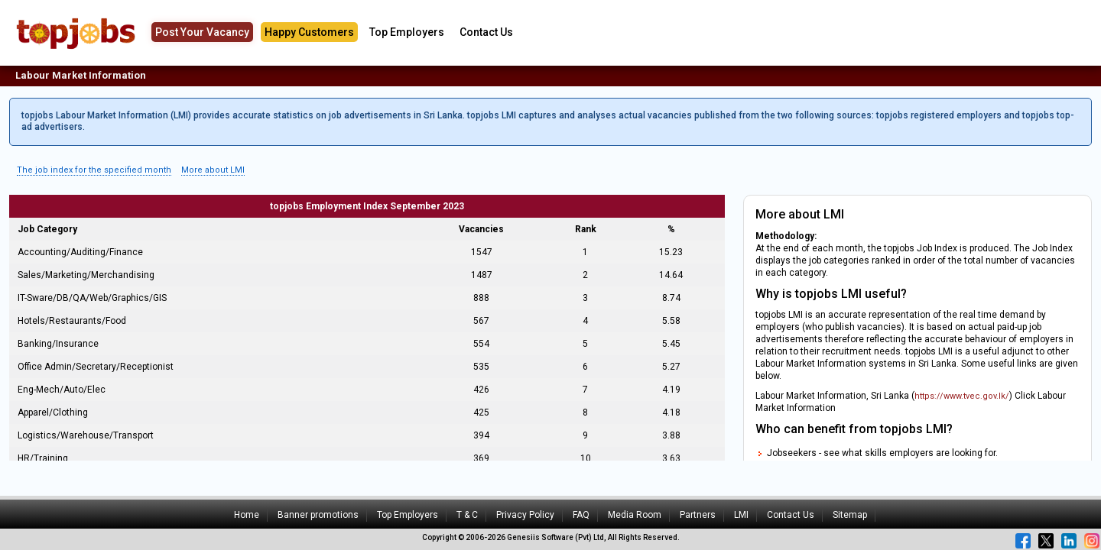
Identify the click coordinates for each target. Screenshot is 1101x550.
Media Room (634, 515)
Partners (698, 515)
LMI (741, 515)
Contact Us (486, 32)
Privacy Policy (525, 515)
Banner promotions (318, 515)
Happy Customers (309, 32)
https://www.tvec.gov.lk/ (961, 396)
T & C (467, 515)
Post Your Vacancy (202, 32)
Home (246, 515)
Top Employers (406, 32)
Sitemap (850, 515)
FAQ (581, 515)
